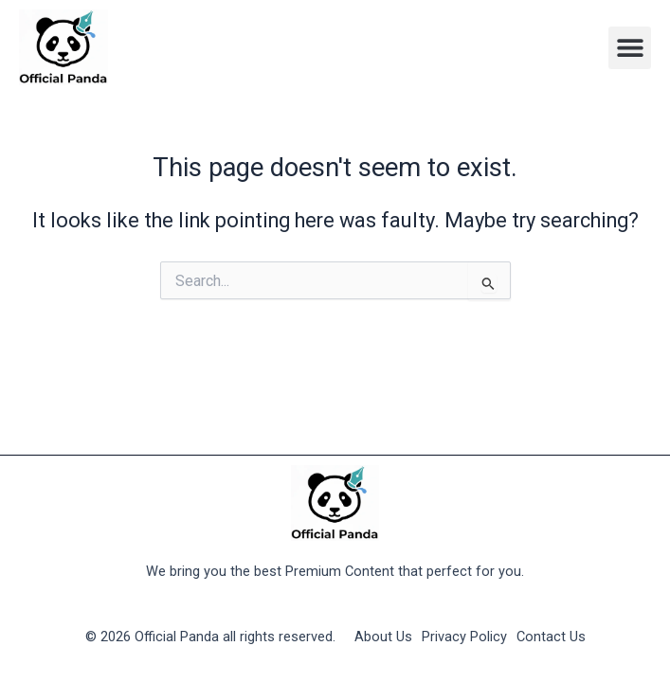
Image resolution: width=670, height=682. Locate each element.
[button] (629, 48)
